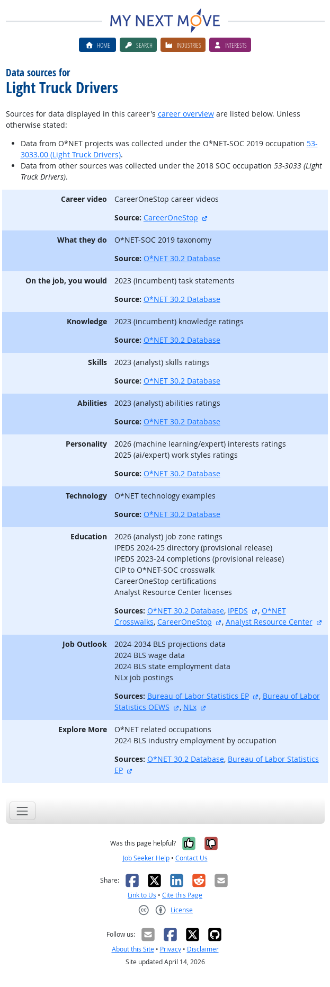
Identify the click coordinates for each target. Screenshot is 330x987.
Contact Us (191, 857)
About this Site (133, 949)
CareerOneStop (171, 217)
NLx (190, 707)
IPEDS (238, 611)
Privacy (170, 949)
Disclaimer (203, 949)
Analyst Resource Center (269, 622)
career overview (186, 114)
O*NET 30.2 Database (182, 258)
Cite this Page (182, 895)
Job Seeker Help (146, 857)
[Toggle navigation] (22, 811)
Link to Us (142, 895)
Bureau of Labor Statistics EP (198, 696)
